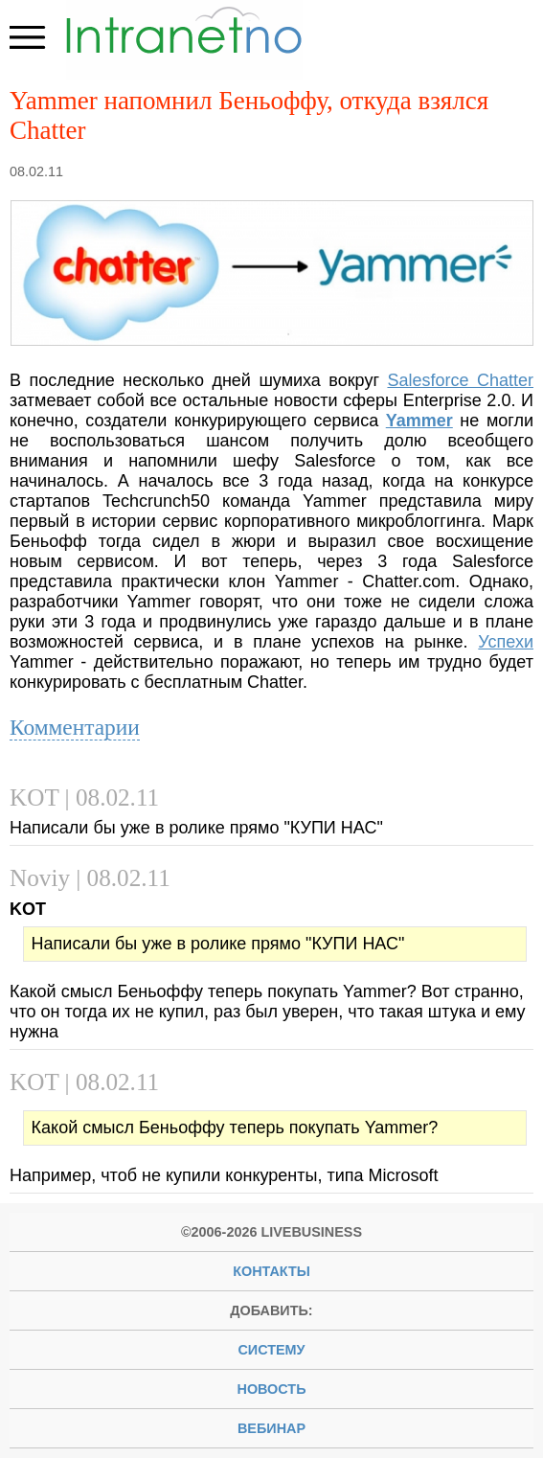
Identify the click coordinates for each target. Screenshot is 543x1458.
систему (271, 1349)
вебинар (271, 1428)
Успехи (505, 641)
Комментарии (75, 727)
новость (272, 1389)
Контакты (271, 1271)
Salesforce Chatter (460, 380)
